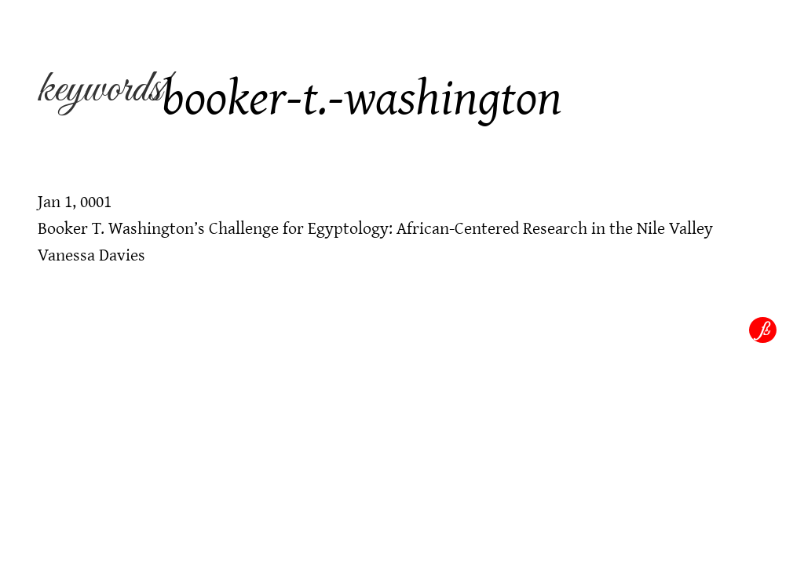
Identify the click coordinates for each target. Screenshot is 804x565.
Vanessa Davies (91, 254)
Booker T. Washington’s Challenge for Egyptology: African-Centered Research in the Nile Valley (375, 227)
